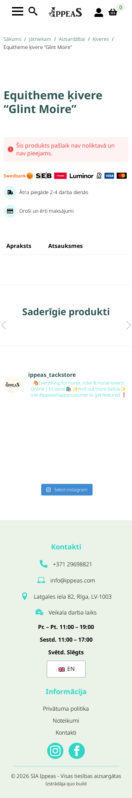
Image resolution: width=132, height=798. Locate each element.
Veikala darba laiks (73, 612)
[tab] (19, 246)
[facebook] (77, 751)
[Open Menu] (17, 11)
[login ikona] (98, 12)
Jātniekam (40, 39)
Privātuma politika (66, 708)
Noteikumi (66, 720)
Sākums (12, 39)
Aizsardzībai (72, 39)
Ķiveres (101, 39)
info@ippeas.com (72, 580)
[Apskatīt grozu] (115, 12)
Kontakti (66, 732)
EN (66, 669)
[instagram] (55, 751)
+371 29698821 (72, 564)
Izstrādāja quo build (66, 783)
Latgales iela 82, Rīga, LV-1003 (73, 596)
